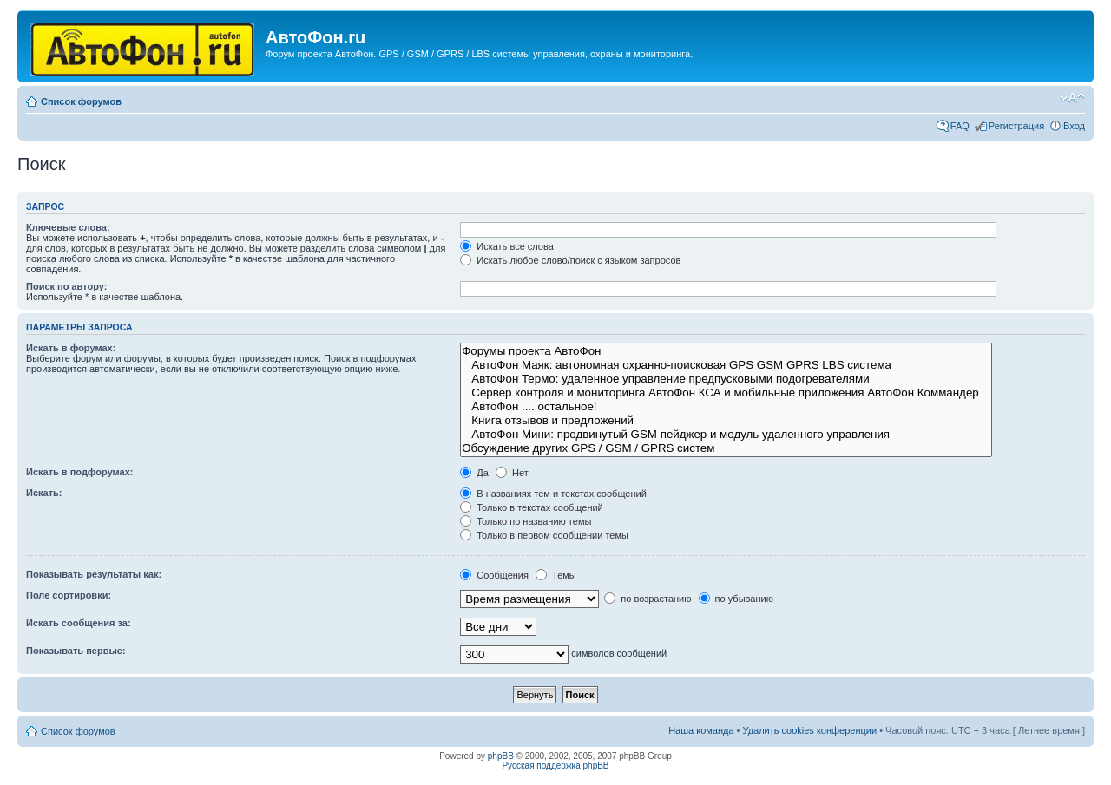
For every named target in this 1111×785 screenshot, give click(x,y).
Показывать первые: (76, 650)
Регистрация (1016, 126)
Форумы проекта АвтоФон (726, 351)
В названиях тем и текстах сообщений (553, 493)
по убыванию (736, 598)
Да (474, 473)
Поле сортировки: (68, 595)
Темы (556, 575)
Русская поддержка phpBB (555, 765)
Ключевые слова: (68, 227)
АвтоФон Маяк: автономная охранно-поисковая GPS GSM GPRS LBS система (726, 365)
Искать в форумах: (70, 348)
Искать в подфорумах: (80, 472)
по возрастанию (647, 598)
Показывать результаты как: (93, 574)
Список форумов (81, 101)
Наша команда (700, 730)
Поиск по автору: (66, 286)
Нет (512, 473)
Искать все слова (507, 246)
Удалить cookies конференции (810, 730)
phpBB (501, 756)
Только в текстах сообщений (531, 507)
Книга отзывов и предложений (726, 421)
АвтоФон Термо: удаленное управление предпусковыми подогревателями (726, 379)
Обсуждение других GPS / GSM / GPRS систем (726, 448)
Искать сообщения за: (78, 623)
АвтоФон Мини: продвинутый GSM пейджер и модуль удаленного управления (726, 435)
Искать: (44, 492)
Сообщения (494, 575)
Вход (1074, 126)
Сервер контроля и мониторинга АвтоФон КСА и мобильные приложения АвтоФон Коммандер (726, 393)
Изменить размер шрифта (1072, 98)
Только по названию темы (525, 521)
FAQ (960, 126)
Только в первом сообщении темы (544, 535)
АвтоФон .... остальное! (726, 407)
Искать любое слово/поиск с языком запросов (570, 260)
